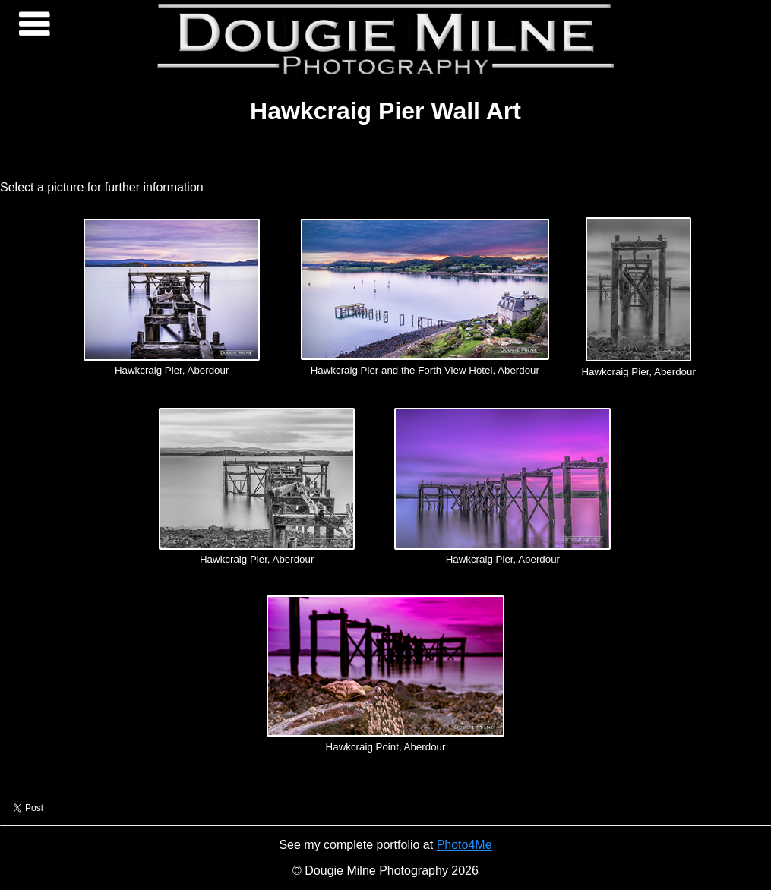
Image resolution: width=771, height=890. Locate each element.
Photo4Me (464, 844)
